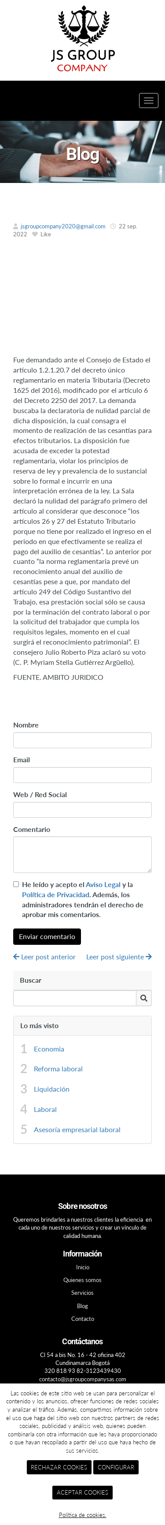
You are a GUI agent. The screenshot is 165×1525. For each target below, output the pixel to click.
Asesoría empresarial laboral (77, 1129)
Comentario (31, 829)
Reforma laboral (58, 1068)
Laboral (45, 1109)
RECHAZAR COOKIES (59, 1467)
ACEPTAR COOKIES (82, 1492)
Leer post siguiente (119, 956)
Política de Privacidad (55, 894)
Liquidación (52, 1089)
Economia (49, 1048)
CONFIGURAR (116, 1467)
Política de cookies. (82, 1514)
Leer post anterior (44, 956)
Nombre (26, 724)
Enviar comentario (47, 936)
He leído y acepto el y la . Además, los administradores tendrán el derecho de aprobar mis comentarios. (82, 899)
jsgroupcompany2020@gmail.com (63, 226)
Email (21, 759)
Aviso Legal (103, 884)
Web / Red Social (40, 794)
